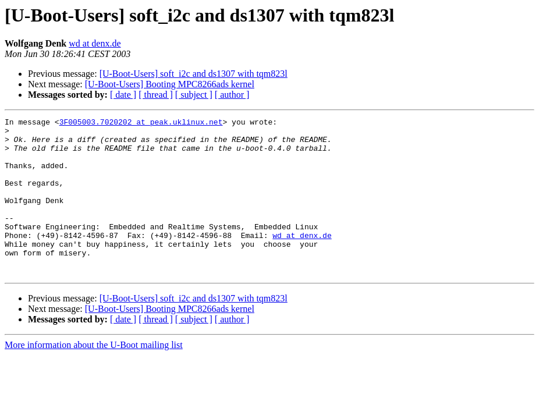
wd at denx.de (94, 43)
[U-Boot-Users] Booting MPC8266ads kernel (169, 84)
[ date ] (123, 95)
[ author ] (232, 95)
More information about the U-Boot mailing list (94, 376)
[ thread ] (156, 95)
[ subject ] (193, 95)
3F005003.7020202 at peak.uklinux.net (141, 123)
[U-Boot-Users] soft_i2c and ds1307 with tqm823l (194, 74)
